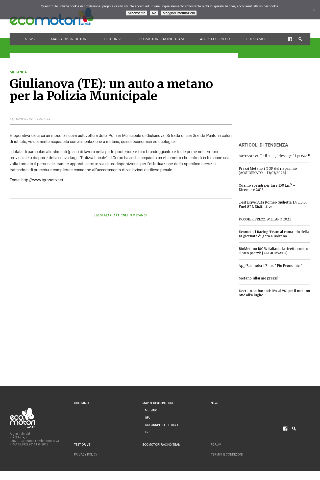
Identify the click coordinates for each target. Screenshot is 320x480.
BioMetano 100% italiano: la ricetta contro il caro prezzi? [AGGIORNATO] (273, 251)
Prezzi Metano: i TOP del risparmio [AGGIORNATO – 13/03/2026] (268, 170)
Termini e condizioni (227, 454)
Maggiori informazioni (179, 13)
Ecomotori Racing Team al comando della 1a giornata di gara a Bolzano (274, 234)
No (154, 13)
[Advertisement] (276, 101)
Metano (151, 410)
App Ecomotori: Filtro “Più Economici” (270, 266)
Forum (216, 444)
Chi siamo (255, 39)
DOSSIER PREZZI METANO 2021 (265, 219)
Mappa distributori (69, 39)
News (30, 39)
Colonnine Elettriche (162, 425)
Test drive (113, 39)
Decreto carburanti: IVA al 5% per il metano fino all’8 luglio (274, 293)
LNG (148, 432)
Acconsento (136, 13)
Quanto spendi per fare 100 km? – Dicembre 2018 (267, 187)
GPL (147, 417)
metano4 (18, 72)
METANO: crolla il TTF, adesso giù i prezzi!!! (274, 156)
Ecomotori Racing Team (161, 39)
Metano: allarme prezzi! (258, 278)
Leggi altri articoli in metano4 (120, 215)
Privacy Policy (85, 454)
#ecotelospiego (215, 39)
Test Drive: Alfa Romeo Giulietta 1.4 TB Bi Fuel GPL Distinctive (273, 204)
